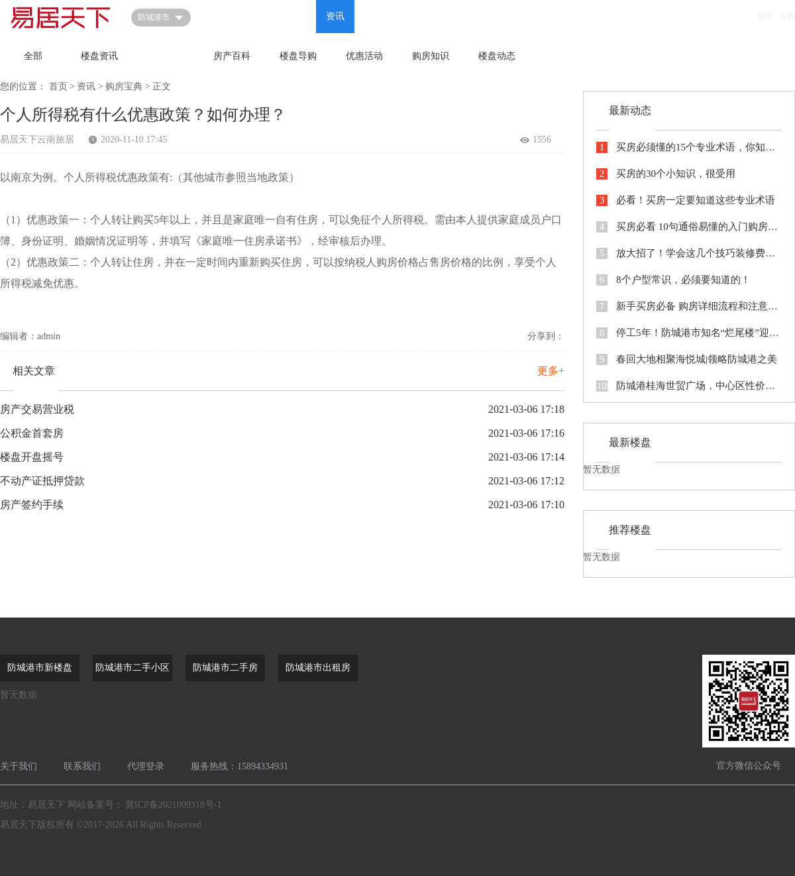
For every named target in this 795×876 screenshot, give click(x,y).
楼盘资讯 (99, 56)
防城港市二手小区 (132, 668)
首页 (220, 16)
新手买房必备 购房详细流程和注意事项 (689, 306)
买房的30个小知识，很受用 (665, 174)
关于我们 (18, 766)
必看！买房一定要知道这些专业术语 (685, 200)
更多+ (550, 370)
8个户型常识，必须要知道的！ (673, 280)
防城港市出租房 (318, 668)
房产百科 (231, 56)
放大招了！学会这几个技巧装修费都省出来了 (689, 253)
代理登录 (145, 766)
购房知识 (430, 56)
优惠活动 (364, 56)
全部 (33, 56)
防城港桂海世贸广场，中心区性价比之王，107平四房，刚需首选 (689, 386)
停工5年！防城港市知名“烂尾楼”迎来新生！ (689, 333)
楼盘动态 (496, 56)
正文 (161, 86)
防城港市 (161, 18)
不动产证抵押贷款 (42, 480)
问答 (297, 16)
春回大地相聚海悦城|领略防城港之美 (686, 359)
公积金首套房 (32, 433)
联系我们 (82, 766)
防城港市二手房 (225, 668)
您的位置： (23, 86)
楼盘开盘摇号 (32, 457)
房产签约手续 (32, 504)
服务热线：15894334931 (239, 766)
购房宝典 (165, 56)
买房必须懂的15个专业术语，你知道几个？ (689, 147)
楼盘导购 (298, 56)
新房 (258, 16)
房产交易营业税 (37, 409)
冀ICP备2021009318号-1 (173, 805)
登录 (765, 16)
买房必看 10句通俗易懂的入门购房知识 (689, 227)
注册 (787, 16)
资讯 (335, 16)
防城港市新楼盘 (39, 668)
